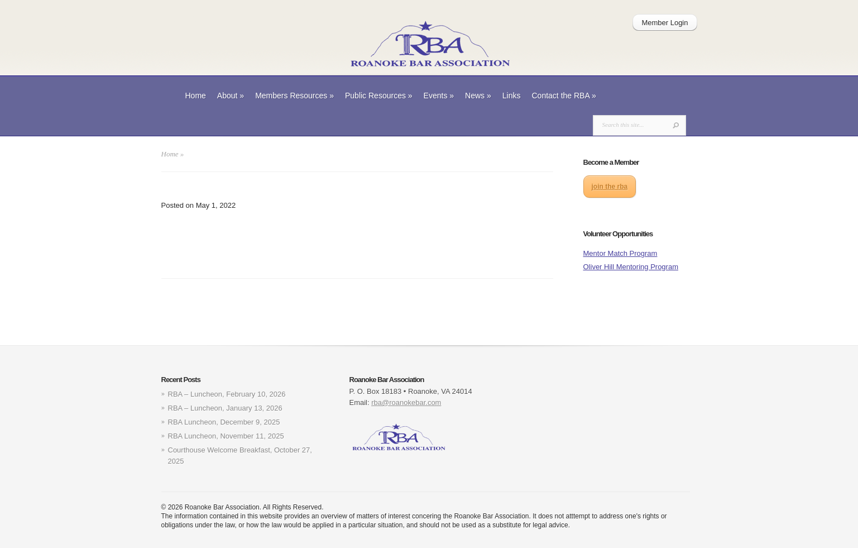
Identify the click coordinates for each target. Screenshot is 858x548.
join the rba (610, 186)
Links (511, 95)
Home (195, 95)
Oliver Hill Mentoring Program (631, 267)
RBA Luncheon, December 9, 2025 (224, 422)
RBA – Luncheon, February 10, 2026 (227, 394)
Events (439, 95)
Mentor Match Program (620, 253)
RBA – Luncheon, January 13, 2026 (225, 408)
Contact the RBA (564, 95)
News (478, 95)
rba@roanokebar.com (406, 402)
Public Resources (379, 95)
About (230, 95)
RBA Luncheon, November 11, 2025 (226, 436)
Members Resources (294, 95)
